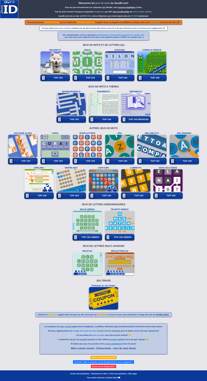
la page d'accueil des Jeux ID (86, 331)
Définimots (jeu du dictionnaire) (137, 28)
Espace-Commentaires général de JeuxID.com (123, 35)
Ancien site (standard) (79, 374)
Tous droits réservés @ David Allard (103, 378)
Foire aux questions (118, 374)
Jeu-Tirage (155, 22)
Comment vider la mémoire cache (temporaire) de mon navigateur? (103, 362)
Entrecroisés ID (107, 28)
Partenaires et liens (99, 374)
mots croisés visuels (142, 12)
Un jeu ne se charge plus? (103, 366)
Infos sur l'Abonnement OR (103, 357)
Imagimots (99, 12)
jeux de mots (98, 335)
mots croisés (64, 28)
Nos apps (133, 374)
